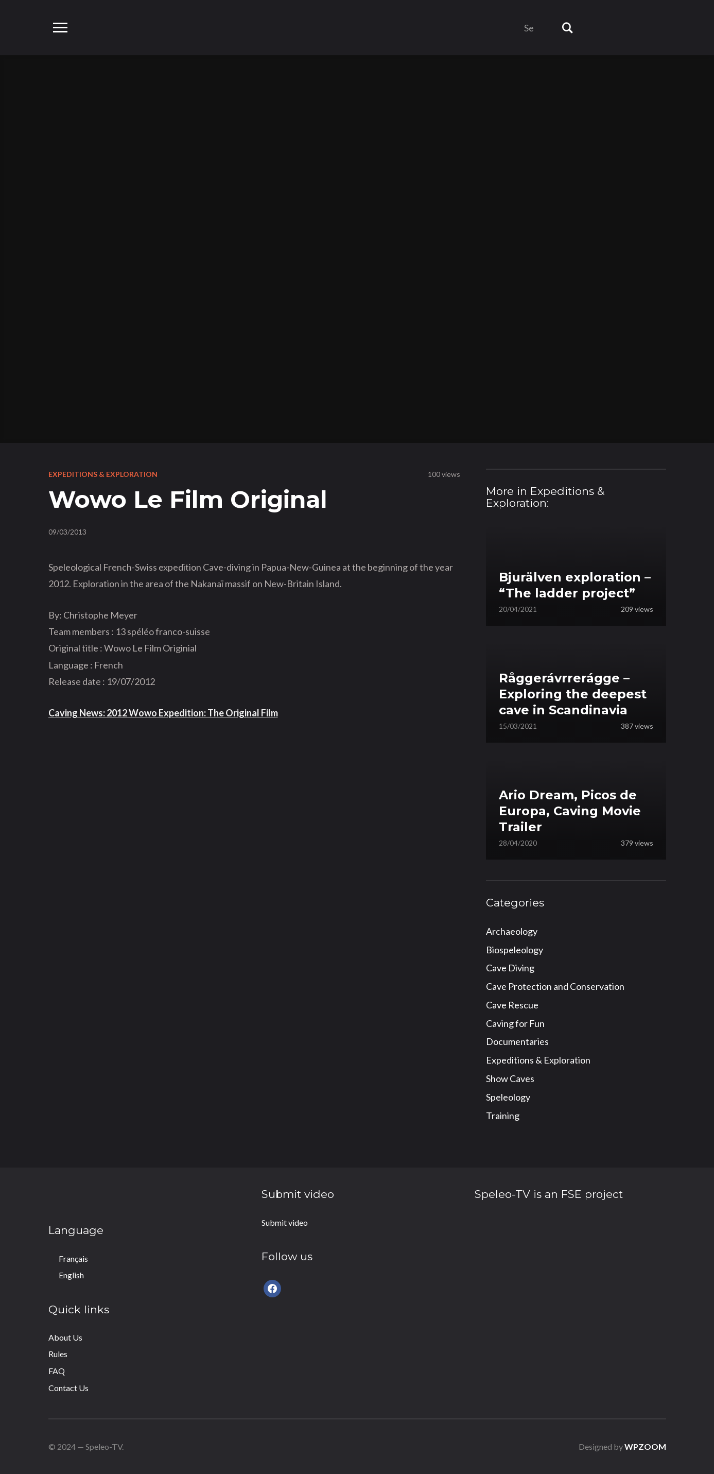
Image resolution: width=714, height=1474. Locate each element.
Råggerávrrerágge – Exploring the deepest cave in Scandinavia (573, 694)
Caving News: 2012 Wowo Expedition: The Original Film (163, 712)
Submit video (285, 1222)
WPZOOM (645, 1446)
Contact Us (68, 1388)
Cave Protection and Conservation (555, 986)
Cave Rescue (512, 1004)
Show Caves (510, 1078)
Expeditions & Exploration (103, 474)
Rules (57, 1354)
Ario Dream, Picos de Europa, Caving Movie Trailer (570, 810)
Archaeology (511, 931)
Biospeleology (514, 949)
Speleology (508, 1097)
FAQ (56, 1371)
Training (502, 1115)
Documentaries (517, 1041)
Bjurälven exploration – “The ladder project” (575, 585)
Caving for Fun (515, 1023)
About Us (65, 1337)
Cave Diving (510, 967)
